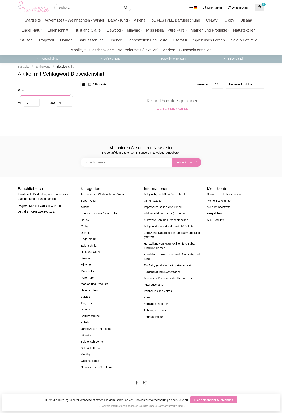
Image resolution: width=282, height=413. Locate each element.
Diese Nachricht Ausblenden (213, 400)
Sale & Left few (244, 40)
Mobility (77, 50)
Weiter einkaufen (173, 108)
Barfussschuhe (91, 40)
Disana (246, 20)
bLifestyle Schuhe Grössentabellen (166, 219)
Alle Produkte (215, 219)
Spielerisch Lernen (209, 40)
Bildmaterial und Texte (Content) (164, 213)
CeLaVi (212, 20)
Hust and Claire (87, 30)
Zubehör (114, 40)
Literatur (180, 40)
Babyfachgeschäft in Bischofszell (165, 194)
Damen (66, 40)
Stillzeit (26, 40)
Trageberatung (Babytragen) (162, 271)
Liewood (114, 30)
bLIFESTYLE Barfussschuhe (175, 20)
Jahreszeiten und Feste (147, 40)
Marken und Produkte (209, 30)
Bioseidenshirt (65, 66)
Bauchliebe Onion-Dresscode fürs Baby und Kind (172, 257)
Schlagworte (42, 66)
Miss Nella (155, 30)
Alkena (139, 20)
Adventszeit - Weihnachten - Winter (74, 20)
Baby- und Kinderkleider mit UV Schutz (168, 226)
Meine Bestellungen (219, 200)
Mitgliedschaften (154, 284)
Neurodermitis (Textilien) (138, 50)
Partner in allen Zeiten (158, 291)
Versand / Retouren (156, 303)
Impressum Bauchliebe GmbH (163, 207)
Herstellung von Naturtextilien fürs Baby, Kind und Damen (169, 246)
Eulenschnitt (57, 30)
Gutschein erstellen (195, 50)
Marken (168, 50)
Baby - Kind (118, 20)
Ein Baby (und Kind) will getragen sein (168, 265)
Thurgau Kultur (153, 316)
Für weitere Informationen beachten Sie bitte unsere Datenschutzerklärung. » (142, 405)
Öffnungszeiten (153, 200)
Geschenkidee (101, 50)
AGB (147, 297)
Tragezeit (46, 40)
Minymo (133, 30)
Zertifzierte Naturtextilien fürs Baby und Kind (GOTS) (172, 235)
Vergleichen (214, 213)
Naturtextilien (244, 30)
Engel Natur (31, 30)
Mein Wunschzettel (219, 207)
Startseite (33, 20)
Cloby (229, 20)
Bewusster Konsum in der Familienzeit (168, 278)
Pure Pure (176, 30)
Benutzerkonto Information (224, 194)
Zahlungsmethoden (156, 310)
